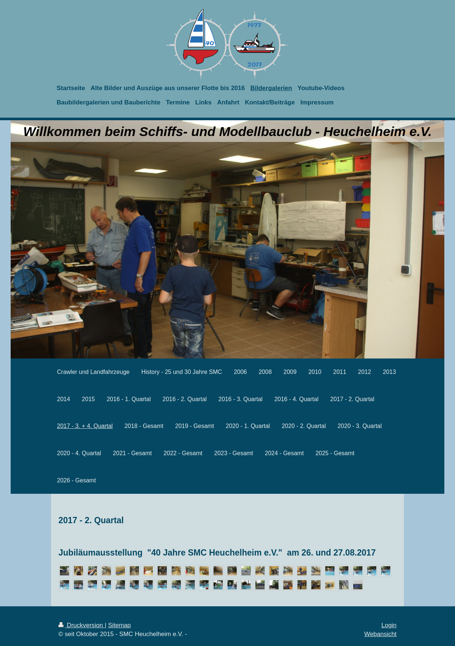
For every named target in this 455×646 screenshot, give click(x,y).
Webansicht (380, 634)
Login (389, 625)
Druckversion (81, 625)
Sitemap (119, 625)
